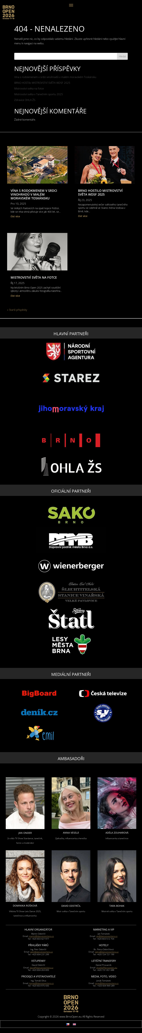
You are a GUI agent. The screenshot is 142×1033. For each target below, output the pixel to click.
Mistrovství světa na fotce (29, 88)
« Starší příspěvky (17, 309)
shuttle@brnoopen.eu (106, 967)
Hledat (122, 56)
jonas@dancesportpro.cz (107, 983)
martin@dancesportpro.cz (41, 936)
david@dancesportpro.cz (41, 967)
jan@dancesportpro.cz (106, 936)
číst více (15, 216)
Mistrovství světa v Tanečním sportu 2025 (38, 94)
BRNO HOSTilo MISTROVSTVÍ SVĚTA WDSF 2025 (42, 82)
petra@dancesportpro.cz (107, 951)
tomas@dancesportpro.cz (41, 983)
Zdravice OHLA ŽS (24, 100)
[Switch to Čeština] (67, 1024)
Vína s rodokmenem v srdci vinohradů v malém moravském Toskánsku (55, 77)
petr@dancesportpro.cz (41, 951)
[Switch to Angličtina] (74, 1024)
